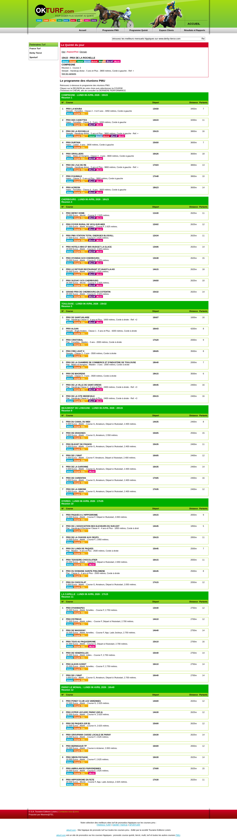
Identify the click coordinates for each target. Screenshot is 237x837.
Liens (76, 811)
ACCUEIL (194, 23)
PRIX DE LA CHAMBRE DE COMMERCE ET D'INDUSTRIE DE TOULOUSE (101, 362)
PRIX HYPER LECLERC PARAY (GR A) (84, 712)
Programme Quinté (138, 30)
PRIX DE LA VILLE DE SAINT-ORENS (83, 385)
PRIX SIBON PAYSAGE (77, 757)
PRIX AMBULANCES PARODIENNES (83, 768)
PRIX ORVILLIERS (75, 154)
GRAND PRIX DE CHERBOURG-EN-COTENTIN (88, 292)
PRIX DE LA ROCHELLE (77, 131)
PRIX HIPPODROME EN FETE (80, 780)
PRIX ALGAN (72, 329)
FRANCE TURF (104, 825)
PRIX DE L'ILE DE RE (76, 165)
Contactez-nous (66, 811)
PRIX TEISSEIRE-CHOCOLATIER (81, 560)
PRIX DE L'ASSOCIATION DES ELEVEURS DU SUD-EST (93, 526)
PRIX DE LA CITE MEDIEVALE (80, 396)
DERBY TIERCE (120, 825)
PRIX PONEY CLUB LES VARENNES (83, 701)
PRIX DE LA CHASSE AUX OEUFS (82, 537)
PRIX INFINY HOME (75, 213)
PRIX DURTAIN (73, 142)
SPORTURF (134, 825)
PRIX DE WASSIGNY (76, 630)
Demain (83, 52)
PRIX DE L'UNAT (74, 455)
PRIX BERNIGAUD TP (76, 746)
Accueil (82, 30)
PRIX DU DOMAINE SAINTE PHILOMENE (85, 571)
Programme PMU (110, 30)
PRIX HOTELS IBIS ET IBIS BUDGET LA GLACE (89, 247)
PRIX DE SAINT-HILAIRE (77, 317)
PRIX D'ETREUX (74, 619)
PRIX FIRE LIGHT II (75, 351)
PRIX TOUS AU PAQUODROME (81, 642)
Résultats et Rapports (194, 30)
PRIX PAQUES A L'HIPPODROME (82, 515)
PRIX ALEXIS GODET (76, 664)
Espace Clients (166, 30)
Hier (63, 52)
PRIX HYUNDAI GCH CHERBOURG (83, 258)
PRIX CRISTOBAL (74, 340)
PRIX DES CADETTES (76, 120)
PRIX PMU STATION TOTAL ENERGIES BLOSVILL (90, 235)
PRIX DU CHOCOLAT (76, 582)
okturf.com (71, 830)
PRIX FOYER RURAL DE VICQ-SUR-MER (85, 224)
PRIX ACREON (73, 187)
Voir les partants (69, 74)
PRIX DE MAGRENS (75, 374)
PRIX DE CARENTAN (76, 478)
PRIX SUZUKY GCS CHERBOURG (82, 280)
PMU (178, 835)
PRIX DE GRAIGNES (76, 433)
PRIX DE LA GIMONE (76, 489)
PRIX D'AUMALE (74, 176)
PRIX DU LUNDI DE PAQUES (79, 548)
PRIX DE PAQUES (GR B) (78, 723)
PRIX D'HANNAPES (75, 608)
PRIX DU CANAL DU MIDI (78, 422)
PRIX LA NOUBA (74, 109)
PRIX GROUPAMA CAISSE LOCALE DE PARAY (88, 735)
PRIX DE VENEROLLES (77, 653)
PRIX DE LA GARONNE (77, 467)
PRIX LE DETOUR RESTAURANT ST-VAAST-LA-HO (90, 269)
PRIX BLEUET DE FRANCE (79, 444)
